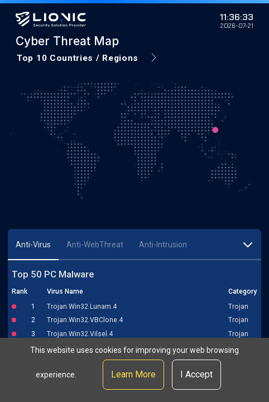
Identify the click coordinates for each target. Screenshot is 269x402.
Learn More (133, 374)
